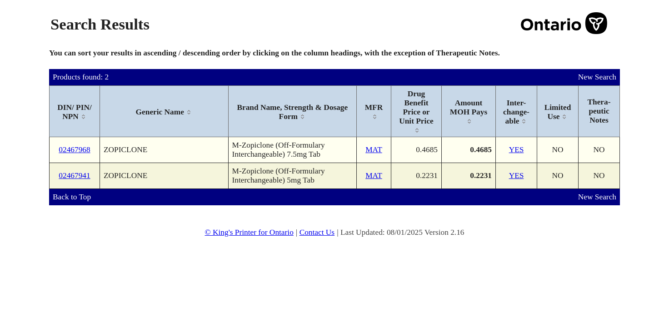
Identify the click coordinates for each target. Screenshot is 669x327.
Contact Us (317, 232)
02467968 (74, 149)
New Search (597, 77)
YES (516, 149)
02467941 (74, 175)
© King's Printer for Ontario (249, 232)
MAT (373, 149)
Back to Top (72, 197)
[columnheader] (75, 111)
